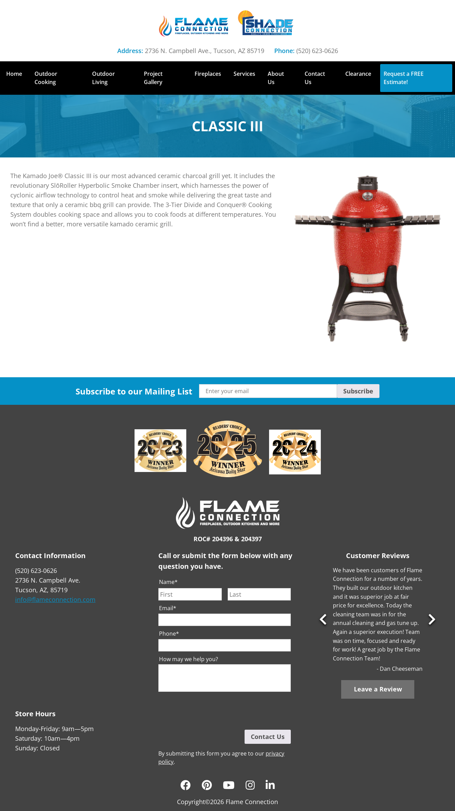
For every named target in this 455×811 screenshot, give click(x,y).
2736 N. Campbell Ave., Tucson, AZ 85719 (204, 51)
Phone (169, 633)
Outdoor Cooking (45, 78)
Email (167, 608)
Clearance (358, 74)
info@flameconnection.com (55, 599)
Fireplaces (208, 74)
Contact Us (315, 78)
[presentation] (210, 710)
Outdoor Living (103, 78)
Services (244, 74)
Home (14, 74)
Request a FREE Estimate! (404, 78)
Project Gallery (153, 78)
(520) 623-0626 (317, 51)
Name (168, 582)
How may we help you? (188, 659)
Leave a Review (378, 689)
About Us (276, 78)
